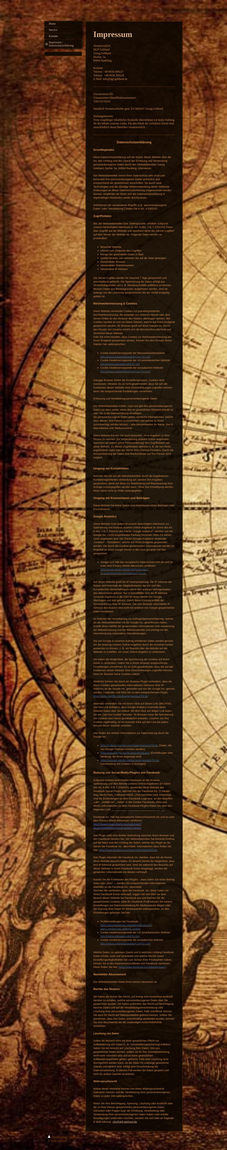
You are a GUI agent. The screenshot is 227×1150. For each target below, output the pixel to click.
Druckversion (58, 1136)
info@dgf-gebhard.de (125, 1121)
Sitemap (73, 1136)
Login (175, 1136)
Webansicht (172, 1140)
